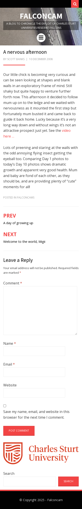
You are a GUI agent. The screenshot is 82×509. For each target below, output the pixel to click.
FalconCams (25, 197)
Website (10, 385)
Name (9, 343)
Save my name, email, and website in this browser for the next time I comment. (36, 414)
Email (9, 364)
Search (8, 473)
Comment (12, 283)
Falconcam (41, 16)
